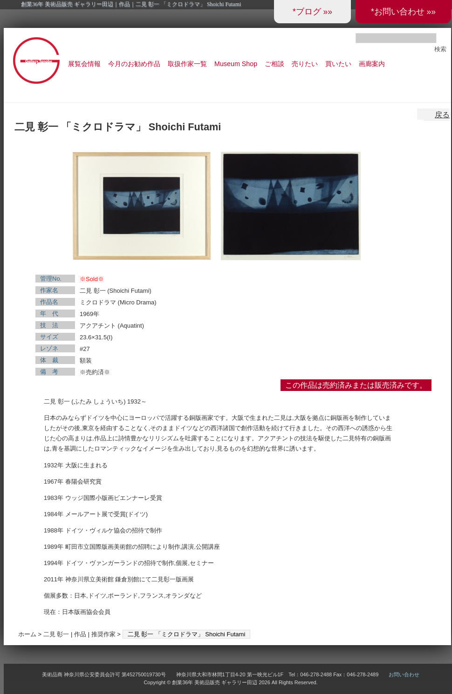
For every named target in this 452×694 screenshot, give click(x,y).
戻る (442, 115)
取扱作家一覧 (187, 63)
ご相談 (274, 63)
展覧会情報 (84, 63)
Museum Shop (235, 63)
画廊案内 (372, 63)
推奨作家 (103, 634)
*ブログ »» (312, 11)
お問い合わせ (404, 674)
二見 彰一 (56, 634)
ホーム (27, 634)
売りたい (305, 63)
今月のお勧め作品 (134, 63)
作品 (80, 634)
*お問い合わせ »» (403, 11)
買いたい (338, 63)
